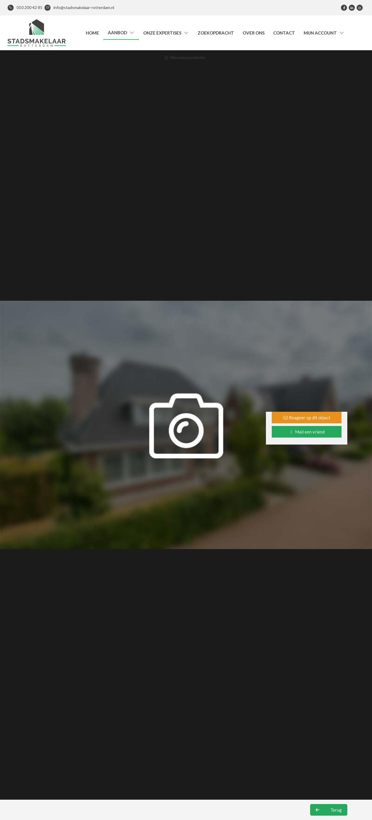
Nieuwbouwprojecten (188, 57)
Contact (284, 32)
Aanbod (121, 32)
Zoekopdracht (216, 32)
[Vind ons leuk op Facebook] (344, 8)
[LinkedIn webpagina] (352, 8)
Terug (336, 809)
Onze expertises (166, 32)
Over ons (253, 32)
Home (92, 32)
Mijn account (324, 32)
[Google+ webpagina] (360, 8)
